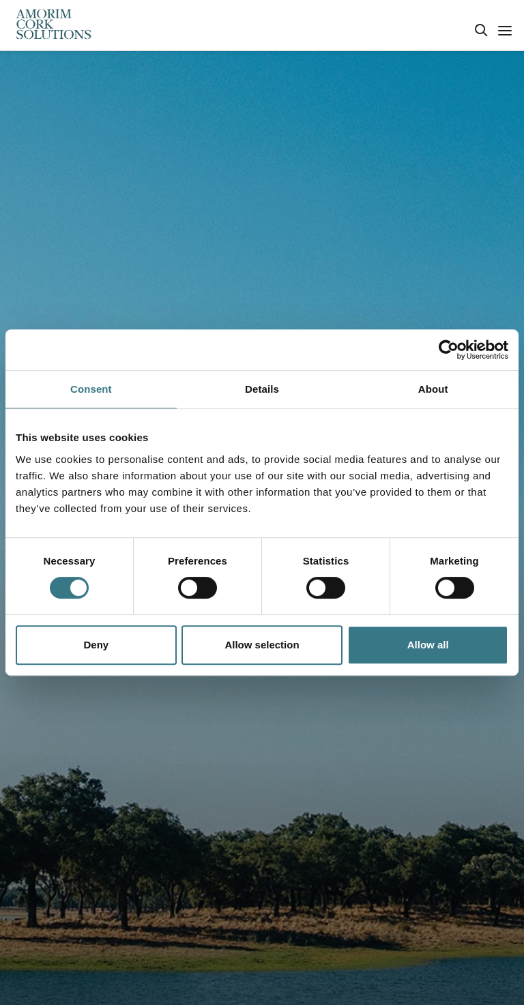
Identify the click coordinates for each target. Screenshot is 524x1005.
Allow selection (261, 644)
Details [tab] (262, 389)
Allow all (428, 644)
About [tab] (433, 389)
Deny (95, 644)
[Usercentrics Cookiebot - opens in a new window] (448, 350)
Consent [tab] (91, 389)
